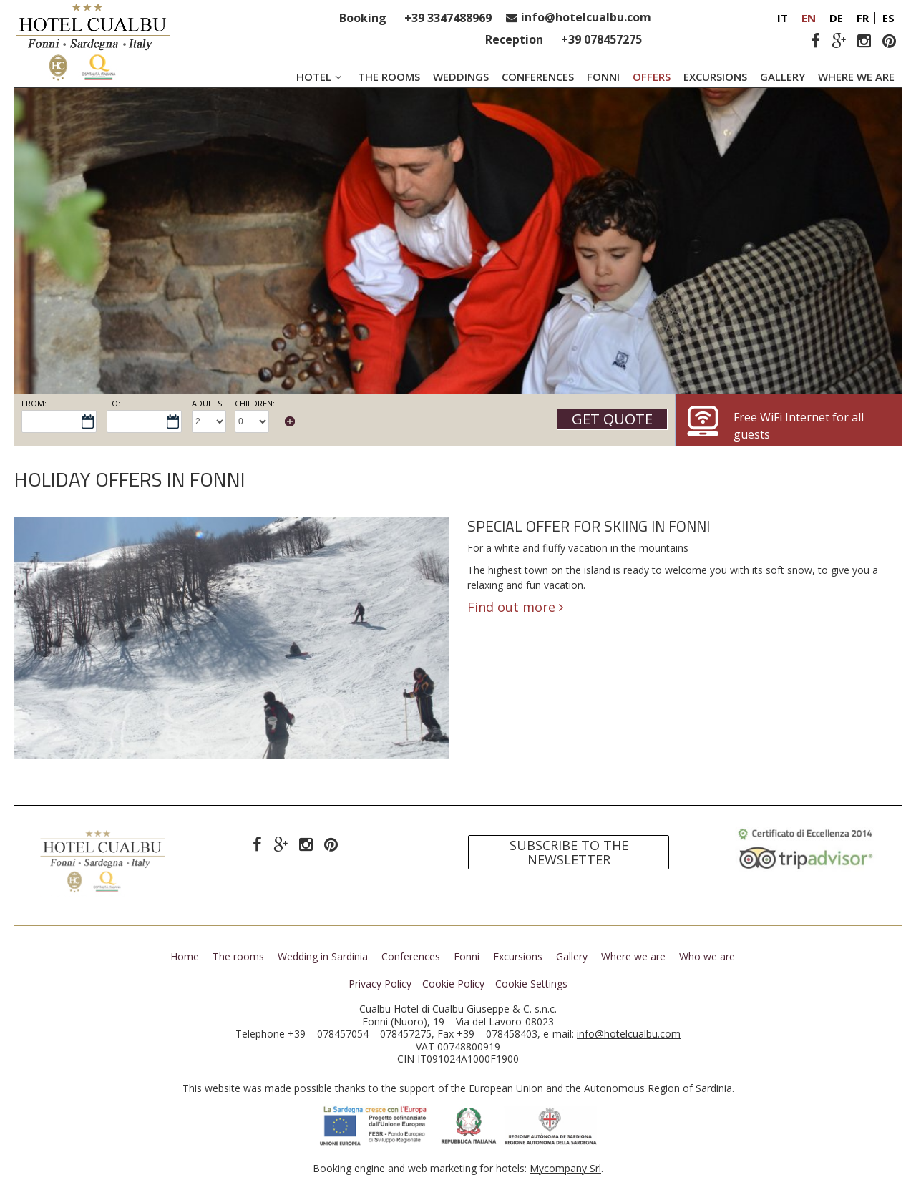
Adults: (208, 403)
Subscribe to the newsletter (569, 853)
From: (34, 403)
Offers (652, 76)
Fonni (603, 76)
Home (184, 956)
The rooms (389, 76)
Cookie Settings (531, 984)
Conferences (538, 76)
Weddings (461, 76)
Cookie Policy (453, 984)
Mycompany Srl (565, 1168)
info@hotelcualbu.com (586, 17)
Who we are (707, 956)
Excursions (715, 76)
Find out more (515, 606)
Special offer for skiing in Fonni (588, 526)
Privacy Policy (380, 984)
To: (113, 403)
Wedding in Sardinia (323, 956)
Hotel (320, 76)
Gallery (782, 76)
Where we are (856, 76)
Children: (255, 403)
